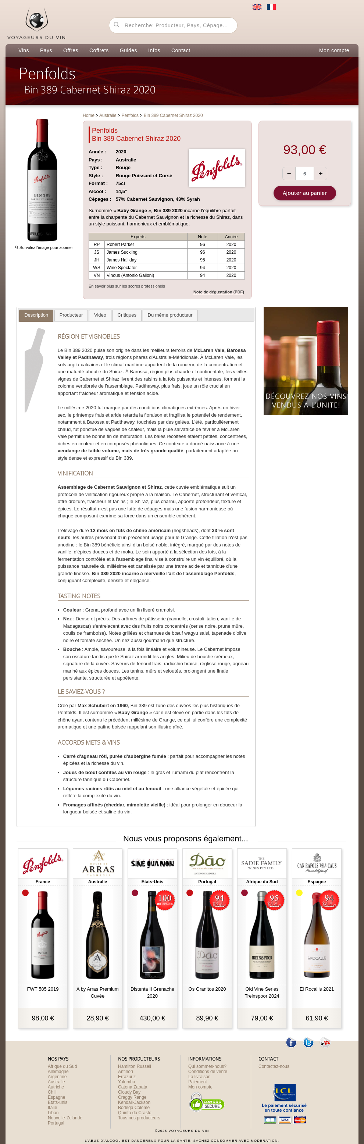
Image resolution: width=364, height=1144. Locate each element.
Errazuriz (127, 1076)
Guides (128, 50)
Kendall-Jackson (134, 1102)
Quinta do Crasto (134, 1112)
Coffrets (99, 50)
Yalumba (126, 1081)
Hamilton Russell (134, 1066)
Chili (52, 1092)
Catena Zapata (132, 1087)
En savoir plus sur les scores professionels (127, 286)
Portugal (56, 1123)
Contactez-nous (273, 1066)
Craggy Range (132, 1097)
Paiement (197, 1081)
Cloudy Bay (129, 1092)
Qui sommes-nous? (207, 1066)
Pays (46, 50)
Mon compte (334, 50)
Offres (70, 50)
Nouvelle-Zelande (65, 1117)
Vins (23, 50)
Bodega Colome (134, 1107)
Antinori (125, 1071)
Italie (52, 1107)
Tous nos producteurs (139, 1117)
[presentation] (36, 315)
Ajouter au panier (305, 192)
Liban (53, 1112)
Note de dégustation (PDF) (218, 292)
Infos (154, 50)
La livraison (199, 1076)
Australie (56, 1081)
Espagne (56, 1097)
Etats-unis (57, 1102)
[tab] (36, 316)
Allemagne (58, 1071)
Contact (180, 50)
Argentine (57, 1076)
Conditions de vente (207, 1071)
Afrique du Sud (62, 1066)
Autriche (56, 1087)
